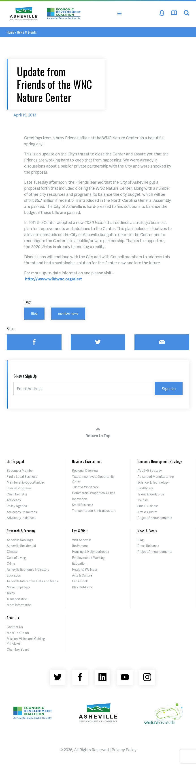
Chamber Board (18, 649)
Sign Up (169, 388)
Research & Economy (21, 531)
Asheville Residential (21, 546)
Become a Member (20, 470)
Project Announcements (154, 518)
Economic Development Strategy (159, 461)
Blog (34, 313)
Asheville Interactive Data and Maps (32, 581)
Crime (11, 563)
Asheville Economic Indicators (28, 569)
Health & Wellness (85, 569)
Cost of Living (16, 557)
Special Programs (19, 488)
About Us (13, 617)
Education (14, 575)
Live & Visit (80, 531)
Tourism (143, 500)
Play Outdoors (82, 587)
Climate (12, 551)
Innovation (79, 499)
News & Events (27, 32)
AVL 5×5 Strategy (149, 470)
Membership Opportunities (26, 482)
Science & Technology (153, 482)
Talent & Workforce (85, 487)
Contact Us (15, 627)
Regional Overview (85, 470)
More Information (19, 605)
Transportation (17, 599)
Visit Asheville (82, 540)
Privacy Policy (124, 749)
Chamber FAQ (17, 494)
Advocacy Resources (22, 512)
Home (10, 32)
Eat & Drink (80, 581)
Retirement (80, 546)
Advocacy (14, 500)
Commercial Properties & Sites (93, 493)
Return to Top (98, 431)
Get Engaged (15, 461)
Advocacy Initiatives (21, 518)
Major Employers (18, 587)
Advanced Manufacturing (155, 476)
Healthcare (145, 488)
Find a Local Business (22, 476)
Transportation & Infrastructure (94, 510)
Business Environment (87, 461)
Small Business (82, 505)
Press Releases (148, 546)
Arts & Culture (147, 512)
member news (68, 313)
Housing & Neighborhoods (90, 551)
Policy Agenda (17, 506)
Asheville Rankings (20, 540)
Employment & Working (88, 557)
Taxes (11, 593)
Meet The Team (18, 633)
